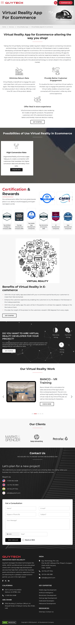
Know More (44, 401)
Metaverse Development (47, 603)
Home (4, 27)
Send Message (13, 540)
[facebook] (2, 581)
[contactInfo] (55, 2)
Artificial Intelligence (46, 593)
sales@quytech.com (13, 493)
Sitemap (42, 612)
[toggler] (2, 2)
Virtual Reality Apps (22, 27)
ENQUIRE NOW (19, 169)
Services (11, 27)
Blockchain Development (47, 595)
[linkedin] (8, 581)
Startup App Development (48, 598)
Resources (44, 608)
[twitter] (5, 581)
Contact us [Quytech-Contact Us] (65, 3)
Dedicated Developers (46, 601)
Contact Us (50, 612)
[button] (3, 396)
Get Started (37, 122)
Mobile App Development (47, 590)
